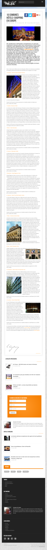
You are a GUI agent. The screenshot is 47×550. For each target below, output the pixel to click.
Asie (6, 498)
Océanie (6, 502)
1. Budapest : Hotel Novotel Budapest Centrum (16, 72)
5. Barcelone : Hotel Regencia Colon (14, 173)
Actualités (7, 524)
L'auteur (6, 529)
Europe (28, 22)
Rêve (6, 486)
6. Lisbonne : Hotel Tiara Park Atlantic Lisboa (15, 195)
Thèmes (7, 467)
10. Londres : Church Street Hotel (13, 300)
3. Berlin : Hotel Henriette (12, 127)
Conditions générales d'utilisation (10, 545)
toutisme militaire (8, 482)
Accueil (6, 523)
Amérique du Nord (8, 495)
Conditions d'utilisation (9, 530)
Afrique (6, 493)
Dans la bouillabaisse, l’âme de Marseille (20, 446)
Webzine (6, 527)
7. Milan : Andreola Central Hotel (13, 215)
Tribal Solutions (42, 546)
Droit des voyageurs (9, 483)
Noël (34, 22)
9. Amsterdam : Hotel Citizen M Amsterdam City (16, 269)
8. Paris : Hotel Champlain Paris (13, 246)
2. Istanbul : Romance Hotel (12, 105)
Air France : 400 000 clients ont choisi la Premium (25, 364)
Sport (6, 484)
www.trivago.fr (28, 49)
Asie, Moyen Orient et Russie (10, 499)
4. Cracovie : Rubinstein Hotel (12, 151)
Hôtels (31, 22)
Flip (38, 15)
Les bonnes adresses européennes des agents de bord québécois (26, 436)
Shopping (37, 22)
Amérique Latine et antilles (10, 496)
